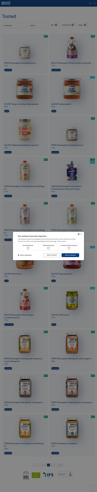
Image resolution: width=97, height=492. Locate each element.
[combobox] (79, 234)
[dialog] (48, 246)
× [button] (81, 234)
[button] (25, 255)
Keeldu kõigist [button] (51, 255)
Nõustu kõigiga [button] (70, 255)
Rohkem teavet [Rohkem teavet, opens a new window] (62, 241)
